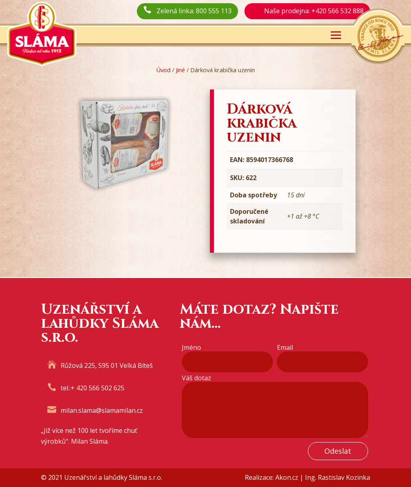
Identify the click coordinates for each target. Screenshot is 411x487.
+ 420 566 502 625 (97, 388)
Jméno (193, 347)
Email (287, 347)
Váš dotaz (196, 378)
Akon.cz (286, 477)
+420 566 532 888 (337, 10)
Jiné (180, 70)
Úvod (163, 70)
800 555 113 (214, 10)
